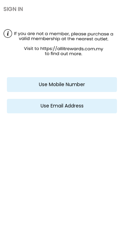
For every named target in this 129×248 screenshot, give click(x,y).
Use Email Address (62, 105)
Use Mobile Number (62, 84)
